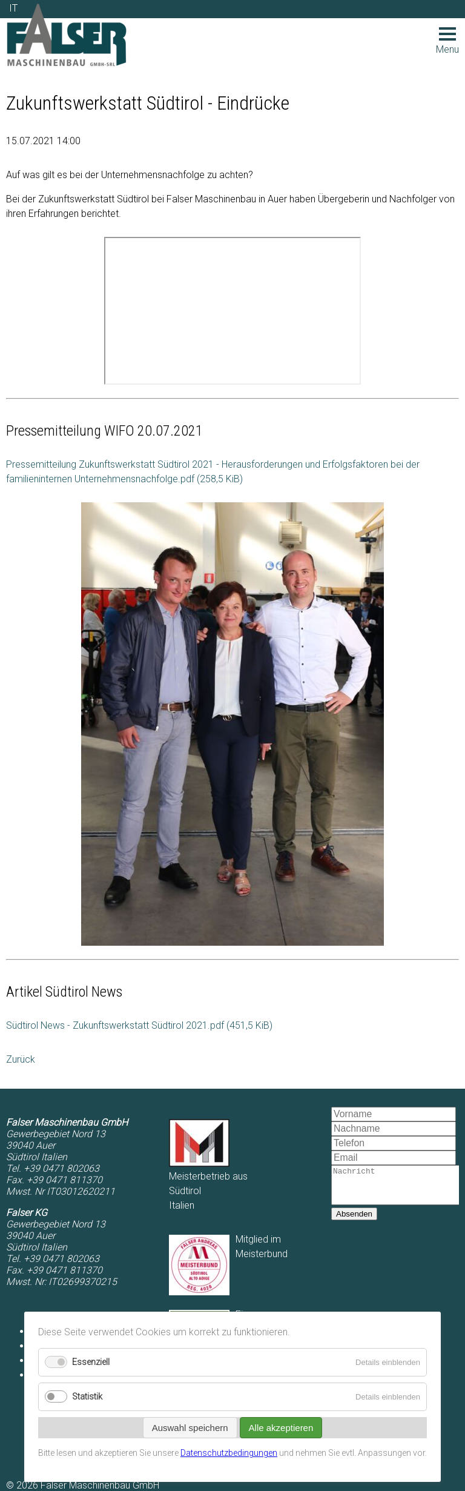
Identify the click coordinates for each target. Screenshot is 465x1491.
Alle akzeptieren (281, 1428)
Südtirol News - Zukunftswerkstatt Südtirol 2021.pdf (139, 1025)
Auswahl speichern (190, 1428)
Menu (447, 41)
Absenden (354, 1221)
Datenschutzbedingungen (228, 1453)
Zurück (20, 1059)
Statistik (87, 1397)
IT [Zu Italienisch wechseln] (13, 8)
